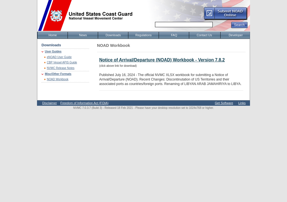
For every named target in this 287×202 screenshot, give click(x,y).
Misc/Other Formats (58, 73)
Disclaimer (49, 103)
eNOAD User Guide (59, 57)
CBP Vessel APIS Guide (62, 62)
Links (242, 103)
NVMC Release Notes (61, 68)
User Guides (53, 51)
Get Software (224, 103)
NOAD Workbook (57, 79)
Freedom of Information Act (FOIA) (84, 103)
